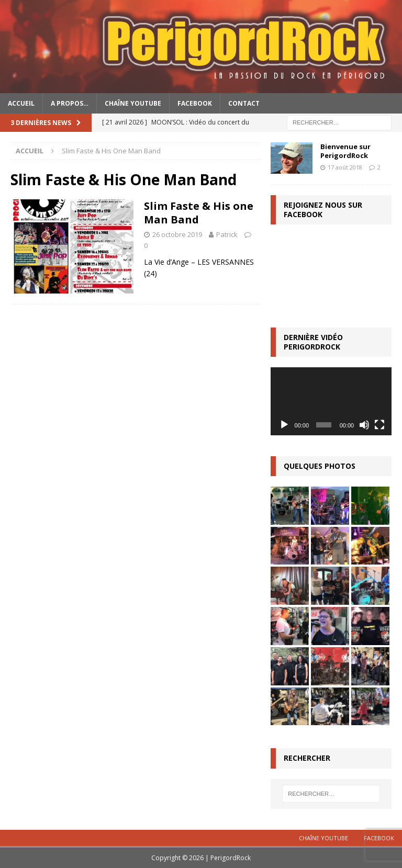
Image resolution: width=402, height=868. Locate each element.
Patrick (227, 234)
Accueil (21, 103)
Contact (244, 103)
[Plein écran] (379, 425)
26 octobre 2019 (177, 234)
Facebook (194, 103)
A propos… (69, 103)
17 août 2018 (345, 167)
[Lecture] (284, 425)
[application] (331, 401)
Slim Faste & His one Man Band (198, 213)
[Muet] (364, 425)
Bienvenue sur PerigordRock (345, 151)
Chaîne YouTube (133, 103)
